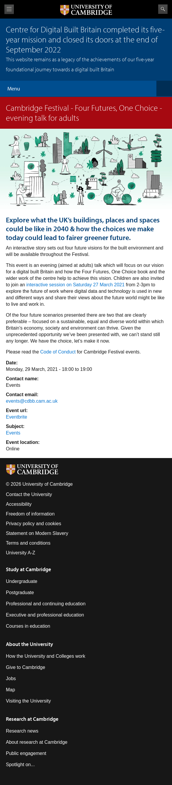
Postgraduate (20, 592)
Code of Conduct (58, 351)
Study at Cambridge (28, 569)
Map (10, 689)
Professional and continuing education (45, 603)
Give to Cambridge (25, 667)
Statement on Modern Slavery (37, 533)
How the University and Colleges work (45, 656)
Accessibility (19, 504)
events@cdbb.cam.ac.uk (31, 401)
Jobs (11, 678)
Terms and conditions (28, 543)
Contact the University (29, 494)
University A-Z (20, 552)
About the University (29, 644)
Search (163, 9)
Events (13, 432)
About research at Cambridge (36, 742)
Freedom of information (30, 513)
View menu (9, 9)
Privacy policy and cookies (33, 523)
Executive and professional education (45, 614)
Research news (22, 730)
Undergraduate (21, 581)
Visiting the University (28, 700)
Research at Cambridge (32, 718)
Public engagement (26, 753)
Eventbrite (16, 416)
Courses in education (28, 626)
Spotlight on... (20, 764)
